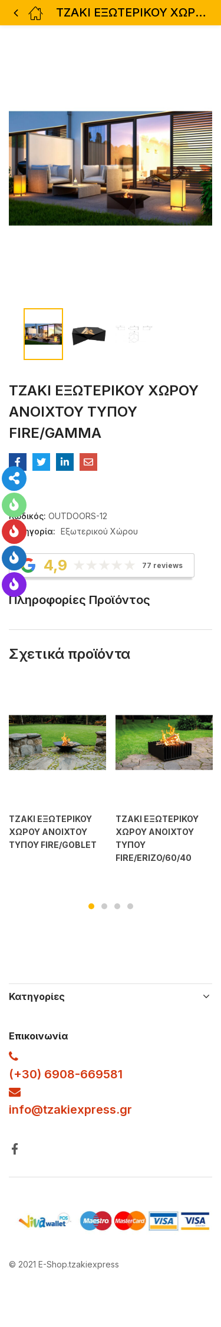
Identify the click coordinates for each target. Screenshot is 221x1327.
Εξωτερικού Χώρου (99, 531)
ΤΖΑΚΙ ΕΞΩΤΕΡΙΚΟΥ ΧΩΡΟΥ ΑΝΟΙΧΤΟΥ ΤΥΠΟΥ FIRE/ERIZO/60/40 (157, 838)
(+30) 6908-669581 (66, 1074)
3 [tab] (117, 906)
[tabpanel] (57, 777)
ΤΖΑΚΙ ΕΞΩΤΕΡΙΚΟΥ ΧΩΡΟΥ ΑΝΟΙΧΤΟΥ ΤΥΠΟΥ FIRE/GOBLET (53, 832)
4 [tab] (130, 906)
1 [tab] (91, 906)
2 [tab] (104, 906)
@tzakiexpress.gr (81, 1109)
